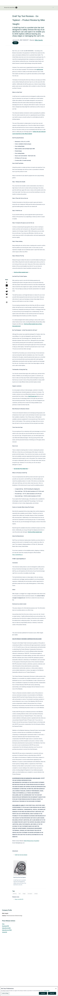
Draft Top (14, 893)
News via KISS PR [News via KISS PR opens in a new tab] (19, 899)
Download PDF (5, 926)
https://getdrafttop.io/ (17, 554)
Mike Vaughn (39, 40)
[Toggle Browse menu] (53, 7)
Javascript (4, 932)
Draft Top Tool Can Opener (21, 854)
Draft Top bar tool (32, 396)
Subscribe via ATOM (7, 930)
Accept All (43, 993)
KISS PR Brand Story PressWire (31, 840)
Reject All (52, 993)
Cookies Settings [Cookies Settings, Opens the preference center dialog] (5, 993)
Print (3, 924)
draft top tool (40, 69)
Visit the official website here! (21, 272)
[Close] (55, 988)
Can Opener (30, 893)
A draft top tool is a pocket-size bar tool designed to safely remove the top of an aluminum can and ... (19, 882)
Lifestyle (36, 893)
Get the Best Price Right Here (21, 468)
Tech (19, 893)
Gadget (24, 893)
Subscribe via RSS (6, 928)
